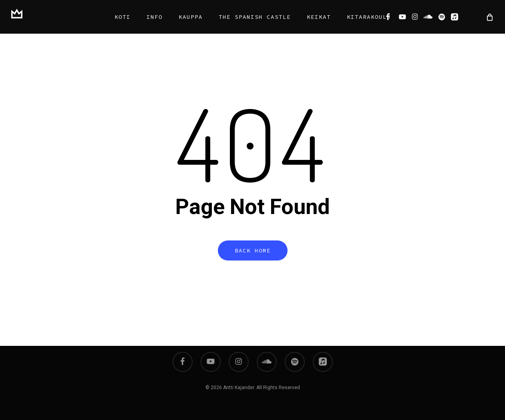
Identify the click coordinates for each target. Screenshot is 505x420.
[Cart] (489, 17)
